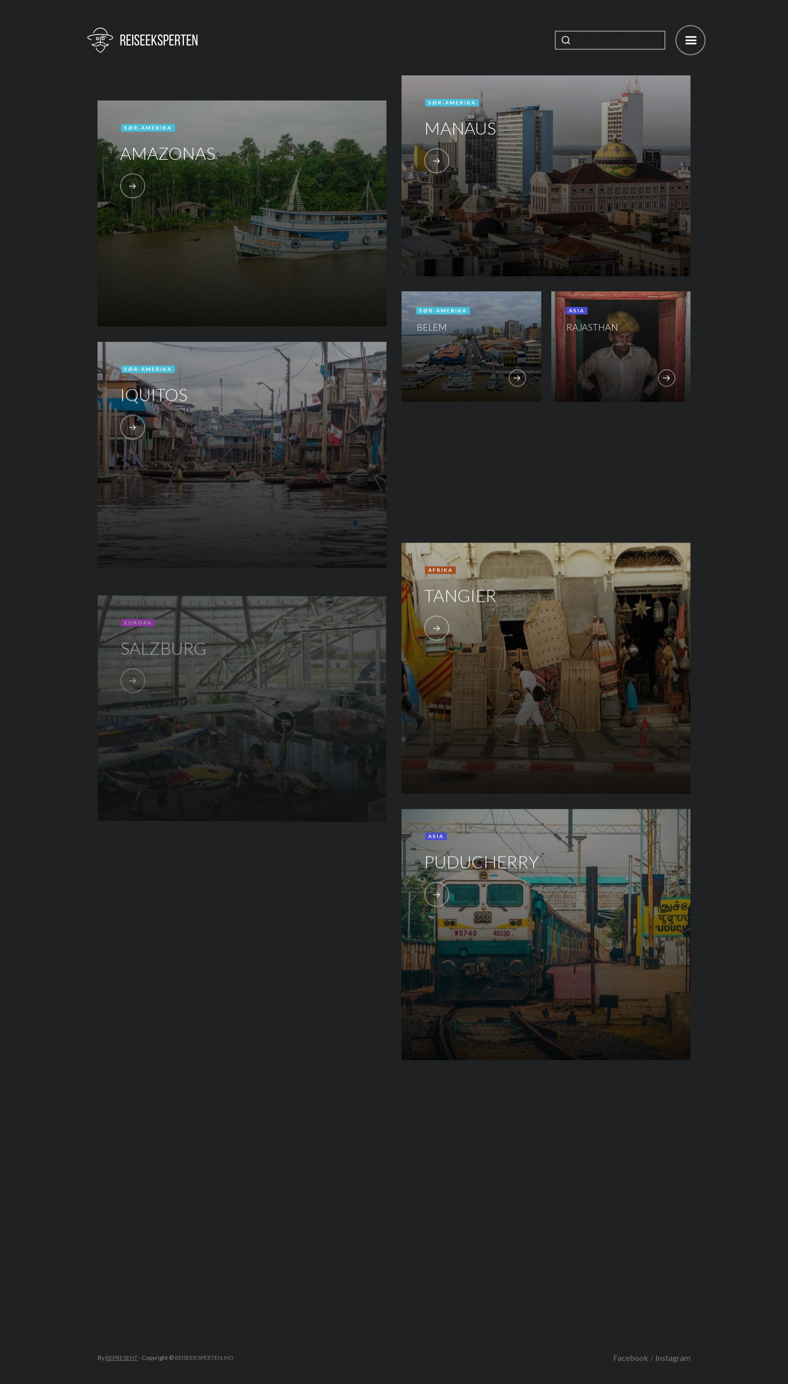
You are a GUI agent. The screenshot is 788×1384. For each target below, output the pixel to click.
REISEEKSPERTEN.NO (204, 1357)
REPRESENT (122, 1357)
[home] (142, 40)
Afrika (440, 576)
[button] (690, 40)
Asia (576, 310)
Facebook (630, 1357)
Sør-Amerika (148, 128)
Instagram (673, 1357)
